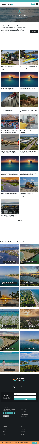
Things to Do (5, 426)
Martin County (23, 409)
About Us (22, 433)
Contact (22, 434)
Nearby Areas (23, 417)
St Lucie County (23, 411)
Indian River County (24, 412)
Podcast (22, 428)
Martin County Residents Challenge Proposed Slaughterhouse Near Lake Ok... (28, 110)
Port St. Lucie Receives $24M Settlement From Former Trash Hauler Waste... (9, 68)
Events (4, 431)
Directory (4, 433)
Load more (19, 220)
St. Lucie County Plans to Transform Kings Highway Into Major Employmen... (28, 153)
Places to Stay (5, 428)
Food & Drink (5, 429)
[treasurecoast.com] (37, 4)
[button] (32, 4)
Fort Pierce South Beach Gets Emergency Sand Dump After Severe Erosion (28, 195)
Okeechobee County (24, 414)
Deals (4, 434)
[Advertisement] (19, 41)
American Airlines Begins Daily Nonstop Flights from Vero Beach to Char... (9, 153)
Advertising (23, 431)
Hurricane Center (24, 429)
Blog (21, 426)
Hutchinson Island (24, 416)
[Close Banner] (37, 442)
